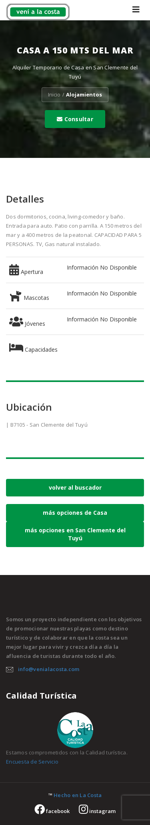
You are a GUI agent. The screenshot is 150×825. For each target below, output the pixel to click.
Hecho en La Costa (78, 795)
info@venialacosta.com (48, 669)
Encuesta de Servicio (32, 761)
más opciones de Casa (75, 512)
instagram (97, 811)
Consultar (75, 119)
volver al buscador (75, 487)
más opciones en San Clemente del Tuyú (75, 534)
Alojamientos (84, 94)
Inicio (54, 94)
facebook (52, 811)
